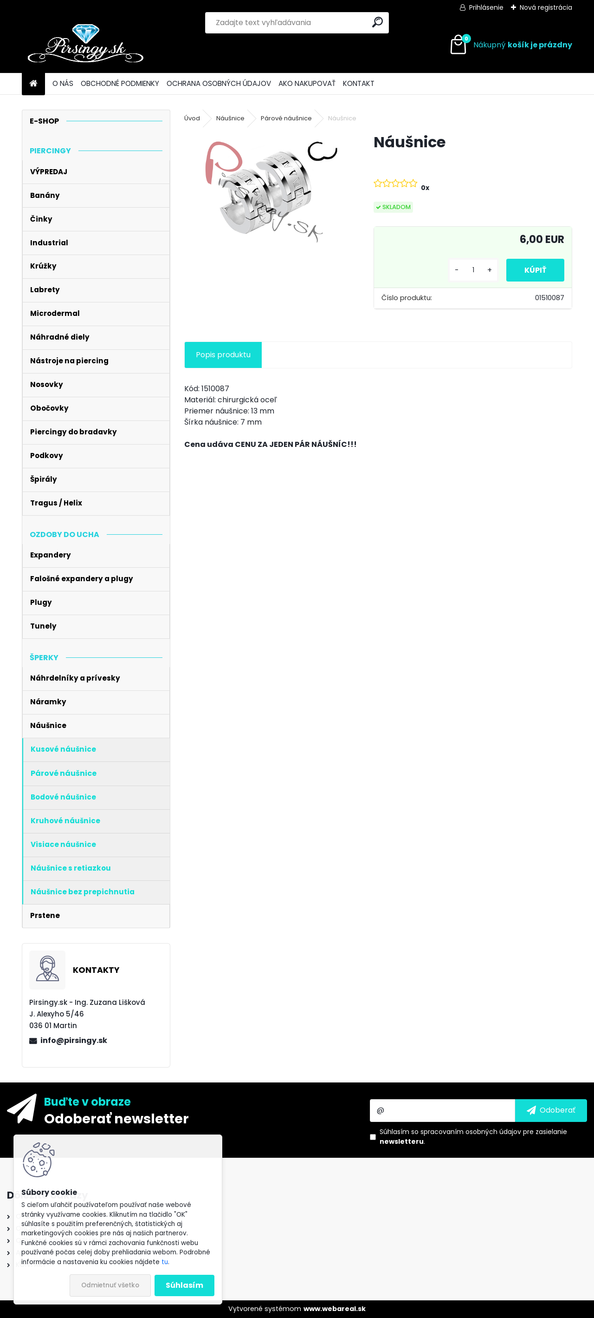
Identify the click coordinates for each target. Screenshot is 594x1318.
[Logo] (85, 45)
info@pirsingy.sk (73, 1040)
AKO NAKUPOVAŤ (307, 83)
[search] (377, 22)
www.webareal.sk (334, 1308)
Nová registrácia (546, 7)
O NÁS (62, 83)
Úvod (192, 118)
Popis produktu (223, 354)
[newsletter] (551, 1110)
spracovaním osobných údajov (470, 1131)
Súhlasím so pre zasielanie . (473, 1136)
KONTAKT (358, 83)
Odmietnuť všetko (110, 1285)
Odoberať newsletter (116, 1118)
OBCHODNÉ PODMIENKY (120, 83)
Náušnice (230, 118)
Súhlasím (184, 1285)
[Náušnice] (264, 192)
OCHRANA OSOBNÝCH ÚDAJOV (219, 83)
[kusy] (472, 270)
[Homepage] (33, 83)
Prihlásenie (486, 7)
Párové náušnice (286, 118)
